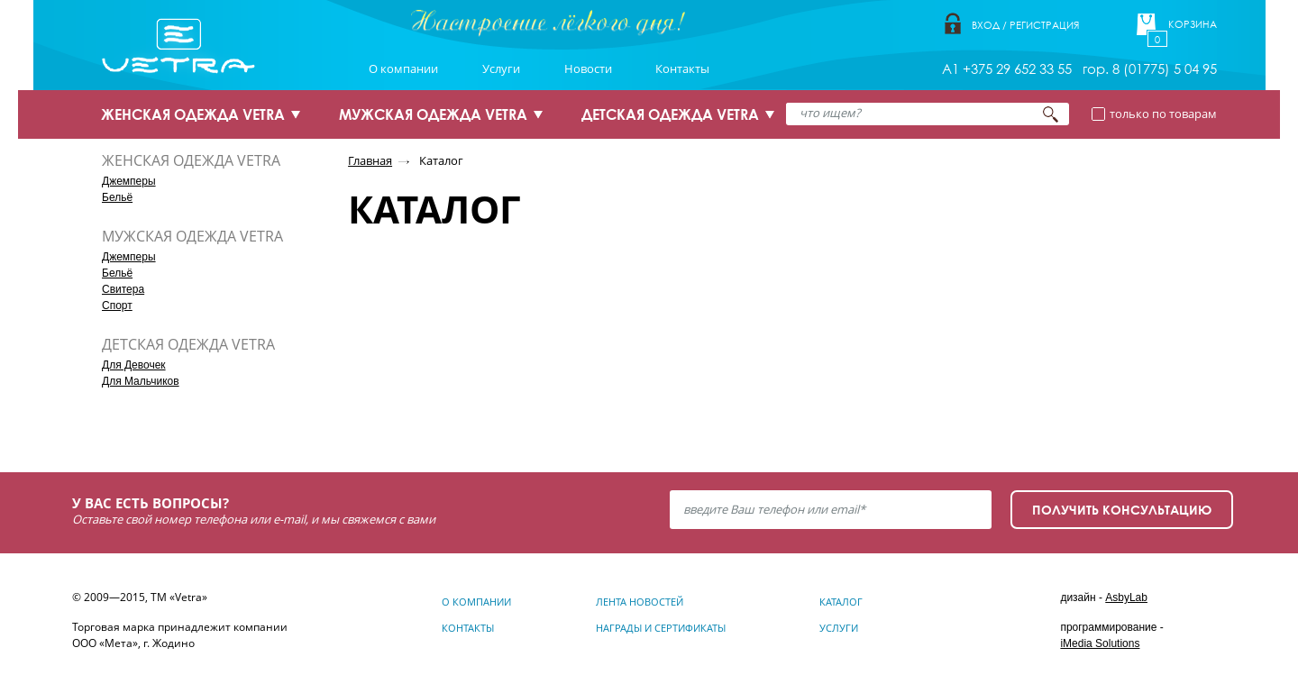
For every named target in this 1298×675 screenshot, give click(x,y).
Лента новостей (639, 601)
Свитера (123, 289)
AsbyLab (1126, 597)
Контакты (682, 68)
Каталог (441, 160)
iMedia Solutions (1099, 643)
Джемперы (129, 181)
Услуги (501, 68)
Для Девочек (134, 365)
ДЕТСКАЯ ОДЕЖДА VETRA (670, 114)
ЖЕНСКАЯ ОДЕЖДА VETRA (193, 114)
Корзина (1192, 24)
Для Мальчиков (140, 381)
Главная (370, 160)
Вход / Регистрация (1025, 25)
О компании (403, 68)
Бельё (117, 197)
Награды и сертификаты (661, 627)
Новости (588, 68)
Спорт (117, 305)
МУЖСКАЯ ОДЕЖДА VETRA (433, 114)
